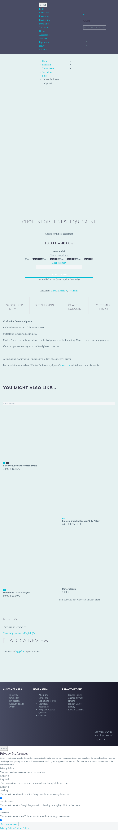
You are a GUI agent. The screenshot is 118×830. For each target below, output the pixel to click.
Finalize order (72, 279)
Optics (42, 31)
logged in (20, 651)
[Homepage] (16, 27)
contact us (65, 365)
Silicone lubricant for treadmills (20, 465)
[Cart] (83, 14)
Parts (41, 9)
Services (43, 38)
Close (3, 748)
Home (45, 61)
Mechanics (44, 23)
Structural (43, 27)
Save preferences (9, 824)
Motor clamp (69, 589)
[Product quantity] (59, 267)
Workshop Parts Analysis (16, 592)
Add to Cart (59, 274)
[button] (77, 698)
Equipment (44, 42)
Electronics (44, 20)
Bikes (44, 75)
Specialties (44, 12)
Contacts (43, 49)
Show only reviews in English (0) (19, 633)
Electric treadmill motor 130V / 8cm (81, 521)
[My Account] (85, 6)
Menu (43, 5)
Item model (59, 251)
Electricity (44, 16)
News (41, 46)
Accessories (44, 34)
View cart (60, 279)
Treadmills (73, 290)
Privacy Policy (7, 828)
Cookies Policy (21, 828)
